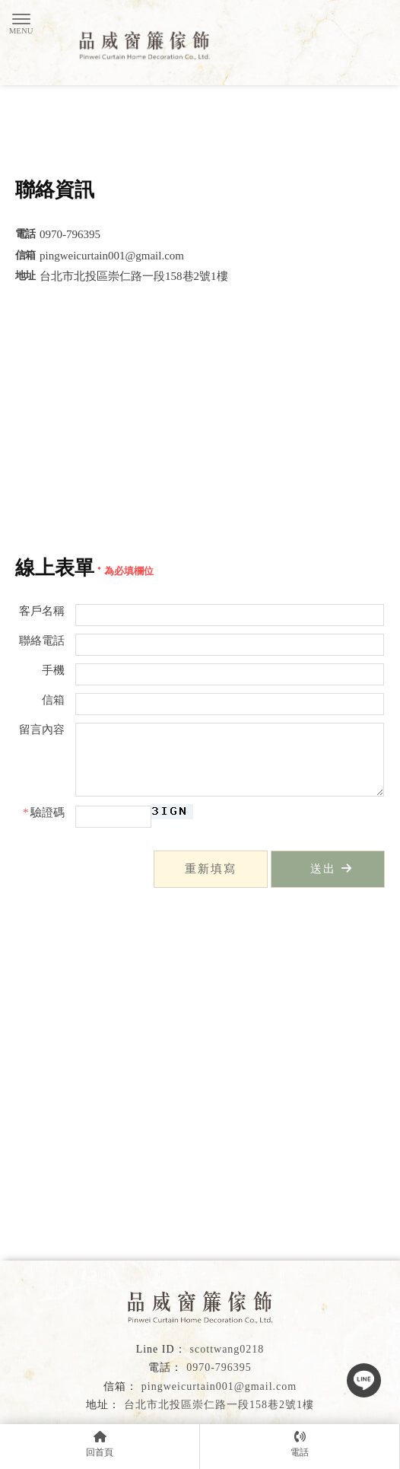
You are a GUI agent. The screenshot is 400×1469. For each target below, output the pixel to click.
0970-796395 (219, 1367)
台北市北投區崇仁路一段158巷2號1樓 (219, 1404)
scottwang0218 (227, 1349)
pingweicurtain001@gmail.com (219, 1386)
